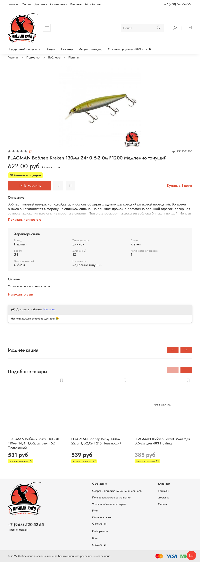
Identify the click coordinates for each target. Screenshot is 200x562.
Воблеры (54, 57)
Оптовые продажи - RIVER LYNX (130, 49)
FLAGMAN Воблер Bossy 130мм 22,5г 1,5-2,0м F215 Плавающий (96, 441)
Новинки (67, 49)
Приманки (33, 57)
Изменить (49, 309)
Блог (95, 510)
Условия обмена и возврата (109, 504)
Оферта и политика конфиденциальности (117, 491)
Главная (13, 4)
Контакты (76, 4)
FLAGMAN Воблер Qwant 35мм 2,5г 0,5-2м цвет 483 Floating (162, 441)
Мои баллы (93, 4)
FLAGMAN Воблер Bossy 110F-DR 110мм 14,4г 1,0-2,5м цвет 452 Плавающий (33, 443)
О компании (58, 4)
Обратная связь (102, 517)
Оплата (26, 4)
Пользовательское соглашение (111, 497)
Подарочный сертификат (24, 49)
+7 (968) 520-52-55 (177, 4)
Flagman (73, 57)
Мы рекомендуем (91, 49)
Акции (51, 49)
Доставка (41, 4)
